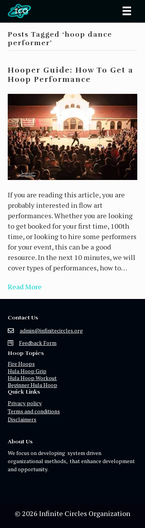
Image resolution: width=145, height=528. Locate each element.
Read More (25, 286)
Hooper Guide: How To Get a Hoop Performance (70, 75)
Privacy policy (25, 403)
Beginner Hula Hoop (32, 385)
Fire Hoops (21, 363)
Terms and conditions (34, 411)
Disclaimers (22, 419)
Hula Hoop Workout (32, 378)
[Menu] (126, 10)
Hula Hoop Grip (27, 371)
